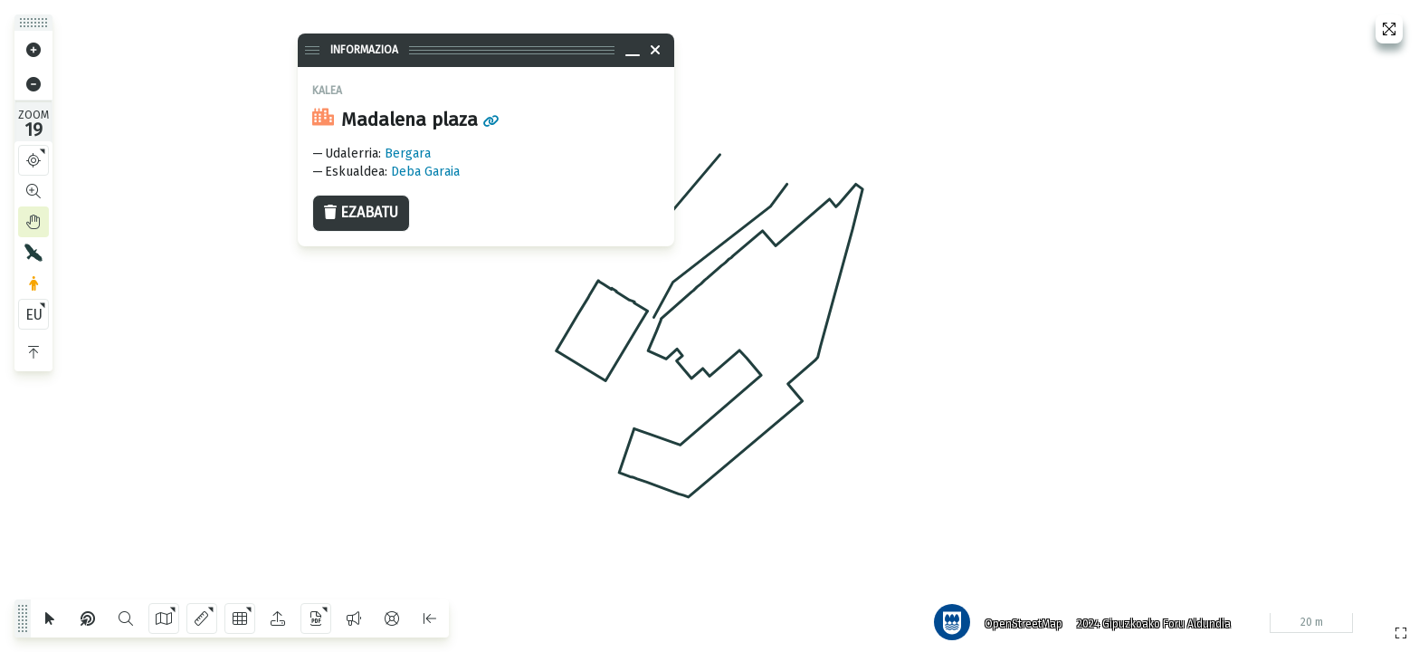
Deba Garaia (425, 171)
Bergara (408, 153)
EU (34, 314)
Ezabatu (361, 212)
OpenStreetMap (1020, 620)
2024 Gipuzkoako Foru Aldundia (1150, 620)
